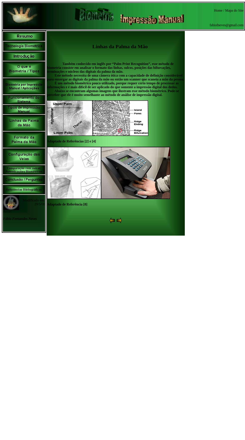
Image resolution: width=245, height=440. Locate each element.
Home (218, 10)
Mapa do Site (234, 10)
